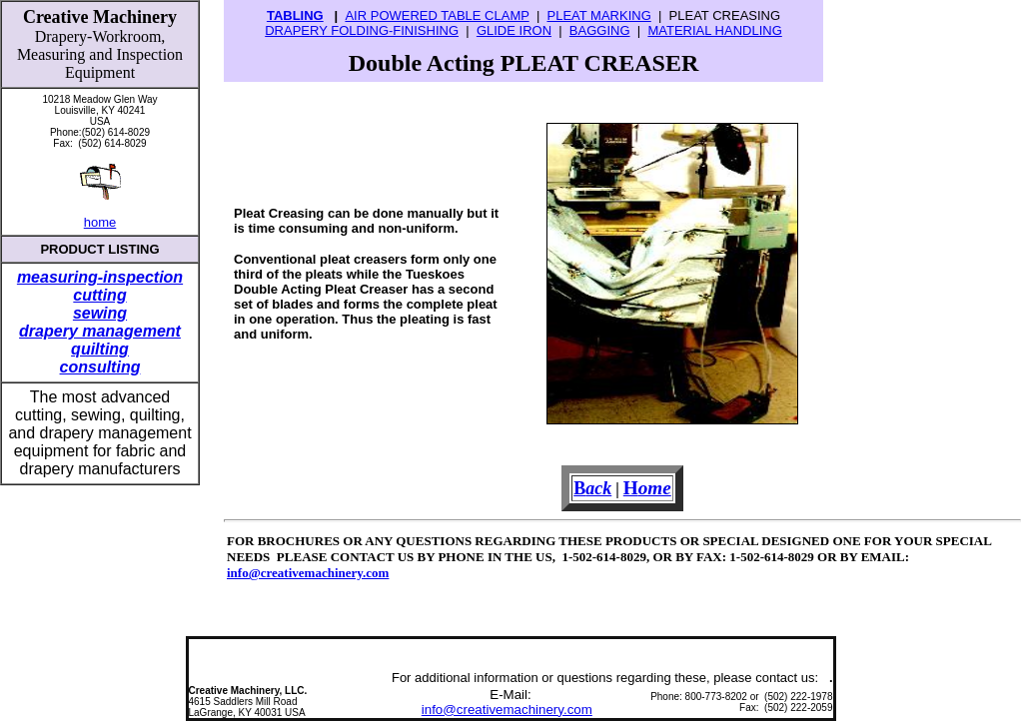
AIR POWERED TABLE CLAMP (436, 15)
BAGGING (599, 30)
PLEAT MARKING (598, 15)
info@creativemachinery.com (308, 572)
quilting (100, 349)
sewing (100, 313)
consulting (100, 367)
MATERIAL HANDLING (714, 30)
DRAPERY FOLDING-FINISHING (362, 30)
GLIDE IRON (514, 30)
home (100, 222)
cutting (99, 295)
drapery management (100, 331)
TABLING (295, 15)
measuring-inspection (100, 277)
